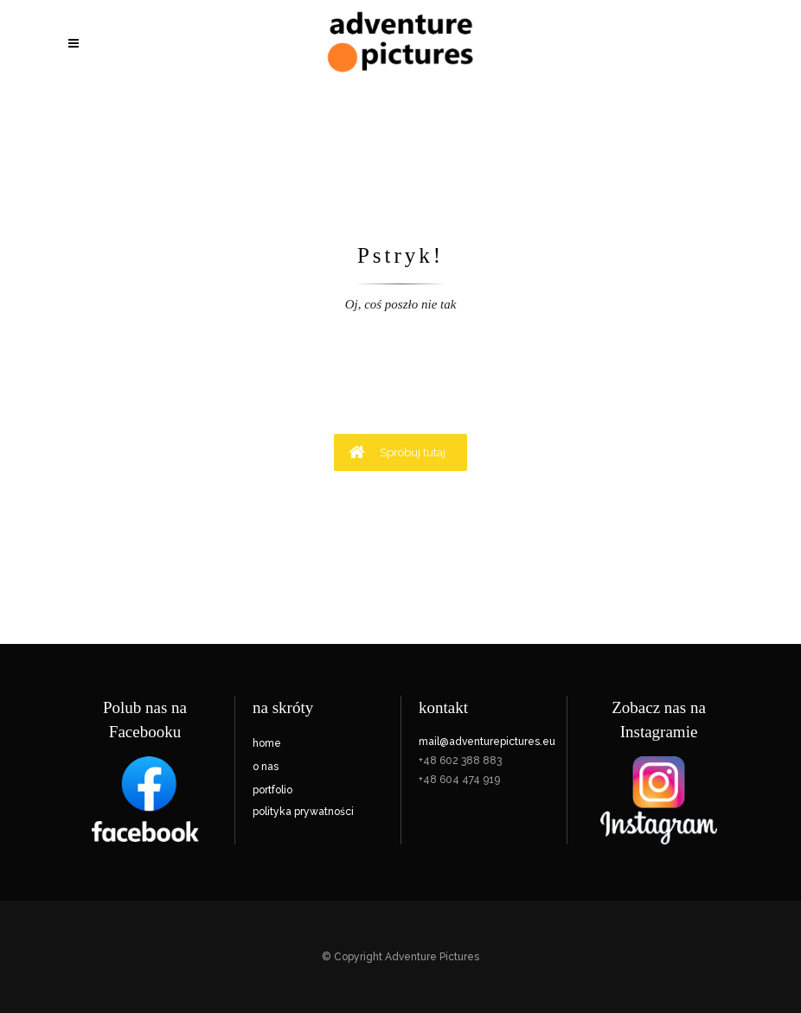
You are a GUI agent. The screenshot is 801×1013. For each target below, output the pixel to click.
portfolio (272, 790)
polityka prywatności (303, 812)
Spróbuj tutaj (397, 452)
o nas (266, 767)
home (267, 743)
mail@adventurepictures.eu (487, 742)
